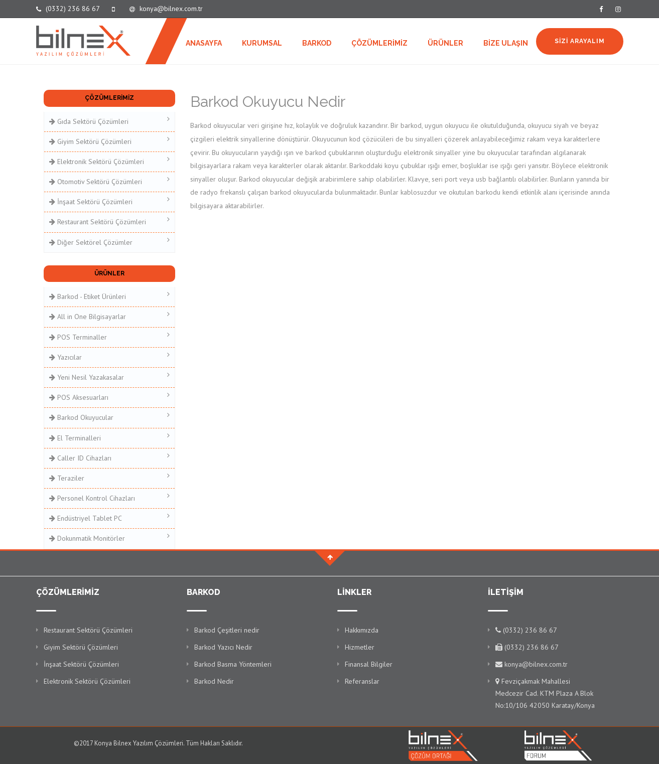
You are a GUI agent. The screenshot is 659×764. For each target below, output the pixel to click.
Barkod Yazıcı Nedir (223, 647)
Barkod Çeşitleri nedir (226, 630)
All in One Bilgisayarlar (109, 316)
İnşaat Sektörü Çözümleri (109, 201)
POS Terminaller (109, 336)
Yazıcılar (109, 356)
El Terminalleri (109, 437)
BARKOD (316, 43)
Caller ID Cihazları (109, 457)
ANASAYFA (204, 43)
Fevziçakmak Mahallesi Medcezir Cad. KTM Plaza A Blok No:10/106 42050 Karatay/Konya (545, 693)
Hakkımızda (361, 630)
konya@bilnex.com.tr (166, 8)
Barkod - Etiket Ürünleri (109, 295)
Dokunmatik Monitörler (109, 537)
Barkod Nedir (214, 681)
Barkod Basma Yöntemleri (233, 664)
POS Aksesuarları (109, 396)
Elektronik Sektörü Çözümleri (109, 161)
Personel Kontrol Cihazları (109, 497)
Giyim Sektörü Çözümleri (109, 140)
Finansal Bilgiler (368, 664)
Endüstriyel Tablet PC (109, 517)
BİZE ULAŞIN (505, 43)
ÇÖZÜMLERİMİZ (379, 43)
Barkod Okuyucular (109, 416)
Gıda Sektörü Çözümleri (109, 120)
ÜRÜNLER (445, 43)
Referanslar (362, 681)
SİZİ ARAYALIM (580, 41)
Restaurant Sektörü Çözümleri (109, 221)
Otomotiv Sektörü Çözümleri (109, 181)
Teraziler (109, 477)
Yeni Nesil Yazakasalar (109, 376)
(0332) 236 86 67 (68, 8)
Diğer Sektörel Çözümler (109, 241)
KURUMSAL (262, 43)
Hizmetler (359, 647)
